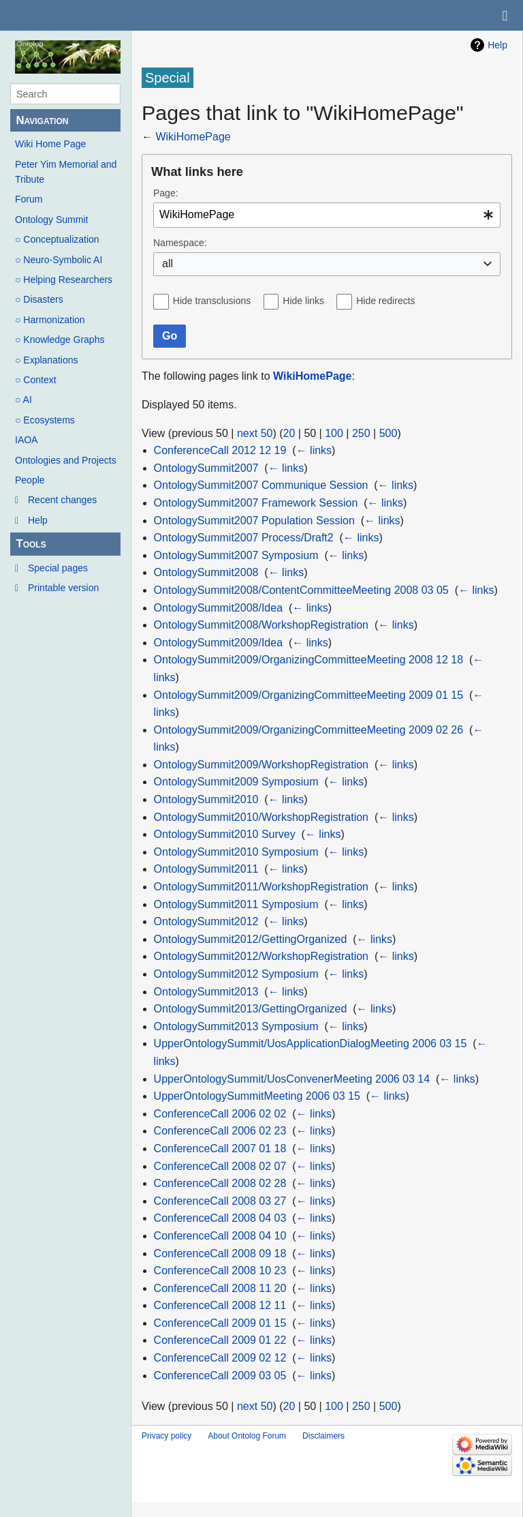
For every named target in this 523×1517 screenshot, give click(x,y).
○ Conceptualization (57, 239)
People (30, 480)
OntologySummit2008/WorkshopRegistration (261, 625)
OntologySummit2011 (206, 869)
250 (361, 433)
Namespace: (180, 242)
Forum (28, 199)
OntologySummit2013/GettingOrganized (250, 1009)
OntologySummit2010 (206, 799)
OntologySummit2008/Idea (218, 608)
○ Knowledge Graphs (59, 339)
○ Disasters (39, 299)
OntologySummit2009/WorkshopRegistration (261, 764)
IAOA (26, 439)
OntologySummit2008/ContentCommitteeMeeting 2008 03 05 (301, 590)
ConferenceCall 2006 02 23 (220, 1131)
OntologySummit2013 (206, 991)
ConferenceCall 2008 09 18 (220, 1253)
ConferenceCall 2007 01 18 (220, 1148)
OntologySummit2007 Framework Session (256, 503)
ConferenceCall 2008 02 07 (220, 1166)
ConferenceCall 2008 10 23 (220, 1270)
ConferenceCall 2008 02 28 (220, 1183)
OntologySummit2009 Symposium (236, 781)
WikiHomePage (192, 136)
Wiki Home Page (50, 143)
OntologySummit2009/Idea (218, 642)
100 (334, 433)
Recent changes (62, 499)
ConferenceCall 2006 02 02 (220, 1114)
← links (314, 450)
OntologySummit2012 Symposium (236, 974)
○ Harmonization (50, 319)
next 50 (254, 433)
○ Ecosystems (45, 420)
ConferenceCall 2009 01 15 (220, 1323)
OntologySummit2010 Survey (225, 834)
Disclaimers (323, 1436)
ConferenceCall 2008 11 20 (220, 1288)
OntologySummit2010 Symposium (236, 852)
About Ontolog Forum (247, 1436)
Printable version (63, 587)
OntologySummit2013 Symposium (236, 1026)
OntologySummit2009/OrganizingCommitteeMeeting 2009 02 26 (308, 730)
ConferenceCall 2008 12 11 (220, 1305)
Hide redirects (385, 300)
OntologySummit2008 (206, 572)
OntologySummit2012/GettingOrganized (250, 939)
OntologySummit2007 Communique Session (261, 485)
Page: (165, 192)
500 (388, 433)
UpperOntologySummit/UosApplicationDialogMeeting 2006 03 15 (310, 1043)
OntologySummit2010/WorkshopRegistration (261, 817)
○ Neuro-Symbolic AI (58, 259)
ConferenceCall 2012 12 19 (220, 450)
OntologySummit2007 (206, 468)
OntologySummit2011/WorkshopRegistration (261, 886)
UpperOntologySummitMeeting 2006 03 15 (257, 1096)
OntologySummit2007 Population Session (254, 520)
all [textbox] (167, 263)
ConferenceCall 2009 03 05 (220, 1375)
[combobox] (327, 215)
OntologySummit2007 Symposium (236, 555)
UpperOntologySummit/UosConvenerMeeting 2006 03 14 (292, 1079)
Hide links (303, 300)
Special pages (58, 567)
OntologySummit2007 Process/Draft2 (244, 537)
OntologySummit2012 (206, 921)
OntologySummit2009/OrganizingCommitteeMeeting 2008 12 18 (308, 659)
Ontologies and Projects (65, 460)
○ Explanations (46, 360)
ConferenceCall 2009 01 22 (220, 1340)
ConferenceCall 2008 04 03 (220, 1218)
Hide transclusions (212, 300)
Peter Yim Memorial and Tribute (65, 172)
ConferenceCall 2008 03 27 (220, 1201)
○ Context (36, 379)
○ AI (23, 399)
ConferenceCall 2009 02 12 (220, 1358)
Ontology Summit (51, 219)
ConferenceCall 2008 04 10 (220, 1236)
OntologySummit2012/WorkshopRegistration (261, 956)
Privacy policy (166, 1436)
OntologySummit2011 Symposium (236, 904)
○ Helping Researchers (63, 279)
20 (289, 433)
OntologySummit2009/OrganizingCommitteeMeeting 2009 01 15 (308, 695)
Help (38, 520)
